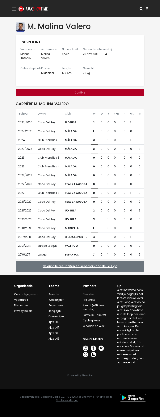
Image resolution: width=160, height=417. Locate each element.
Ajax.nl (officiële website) (93, 307)
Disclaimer (21, 305)
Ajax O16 (53, 333)
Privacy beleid (23, 311)
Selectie (53, 294)
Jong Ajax (54, 311)
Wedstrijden (56, 300)
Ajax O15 (53, 339)
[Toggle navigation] (14, 8)
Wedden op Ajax (93, 326)
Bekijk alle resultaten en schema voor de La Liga (80, 266)
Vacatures (21, 300)
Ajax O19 (53, 322)
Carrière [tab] (80, 92)
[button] (141, 8)
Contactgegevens (26, 294)
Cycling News (91, 320)
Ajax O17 (53, 327)
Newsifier (89, 294)
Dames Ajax (56, 316)
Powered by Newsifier (80, 375)
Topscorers (55, 305)
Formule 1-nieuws (94, 315)
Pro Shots (89, 300)
